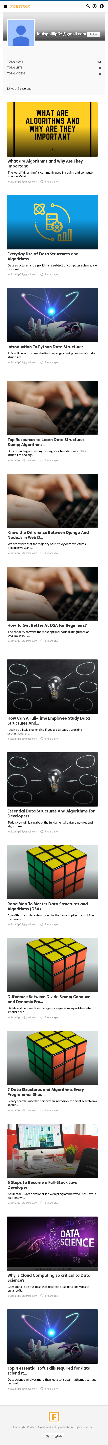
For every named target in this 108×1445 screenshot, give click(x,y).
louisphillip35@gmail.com (61, 33)
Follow (93, 34)
